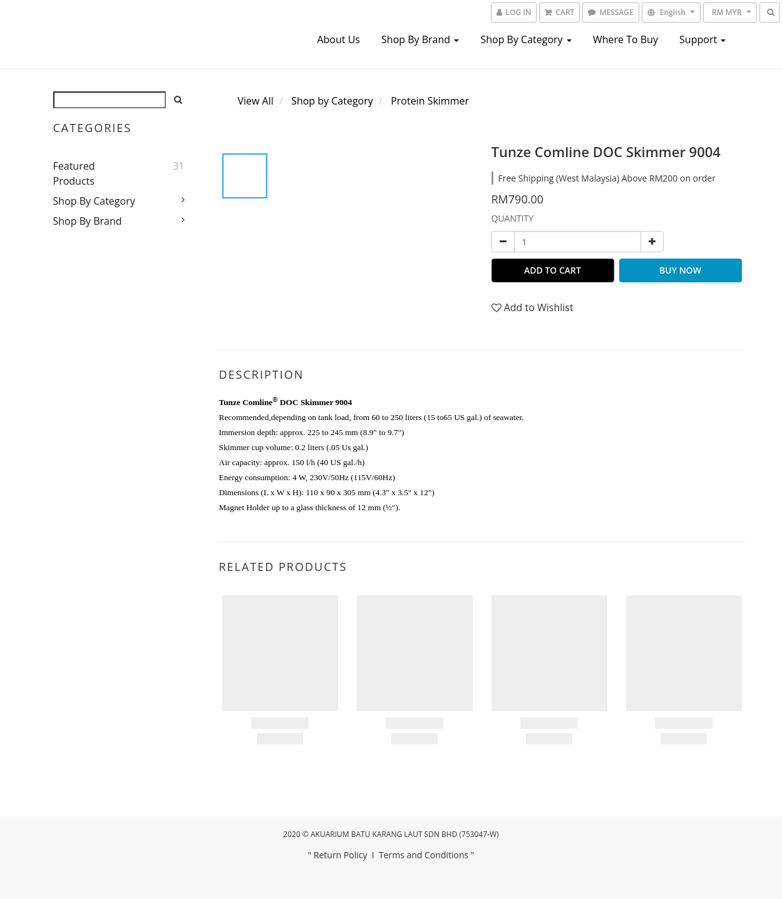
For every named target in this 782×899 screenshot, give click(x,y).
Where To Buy (625, 39)
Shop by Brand (420, 39)
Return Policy (341, 855)
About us (338, 39)
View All (256, 101)
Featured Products (74, 173)
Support (702, 39)
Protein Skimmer (430, 101)
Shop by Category (525, 39)
